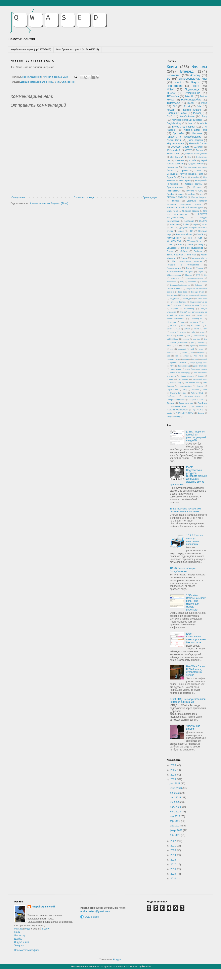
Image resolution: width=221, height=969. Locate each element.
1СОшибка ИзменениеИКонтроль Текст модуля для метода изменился (196, 602)
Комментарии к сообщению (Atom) (49, 203)
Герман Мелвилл (174, 288)
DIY (175, 106)
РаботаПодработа (191, 99)
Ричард (197, 113)
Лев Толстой (176, 157)
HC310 (173, 325)
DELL (204, 322)
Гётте (172, 366)
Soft (200, 238)
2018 (174, 859)
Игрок (180, 231)
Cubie (184, 177)
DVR (198, 275)
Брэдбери (172, 248)
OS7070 (203, 221)
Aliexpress (171, 322)
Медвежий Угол (200, 379)
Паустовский (172, 389)
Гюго (196, 85)
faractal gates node (178, 342)
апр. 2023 (175, 821)
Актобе (192, 160)
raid (192, 349)
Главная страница (84, 197)
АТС (172, 227)
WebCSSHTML (174, 241)
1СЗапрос (198, 147)
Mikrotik (189, 96)
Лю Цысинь (183, 379)
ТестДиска (202, 403)
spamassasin (172, 352)
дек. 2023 (175, 783)
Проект (184, 170)
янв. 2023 (175, 835)
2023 (174, 779)
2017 (174, 864)
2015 (174, 873)
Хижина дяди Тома (195, 130)
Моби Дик (187, 298)
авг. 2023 (175, 802)
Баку (204, 116)
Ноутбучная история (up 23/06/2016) (31, 49)
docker (186, 224)
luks (176, 345)
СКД (205, 305)
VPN (202, 332)
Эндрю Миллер (173, 416)
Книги (57, 82)
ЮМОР (200, 234)
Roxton (183, 332)
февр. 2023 (176, 830)
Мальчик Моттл (199, 258)
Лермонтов (172, 167)
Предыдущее (150, 197)
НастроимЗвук (185, 386)
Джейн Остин (174, 140)
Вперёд (186, 71)
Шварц (201, 413)
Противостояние (175, 187)
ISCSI (183, 325)
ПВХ (191, 231)
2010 (174, 878)
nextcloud (203, 345)
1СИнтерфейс (174, 150)
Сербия (174, 309)
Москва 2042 (201, 298)
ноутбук (190, 190)
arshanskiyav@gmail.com (95, 911)
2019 (174, 855)
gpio (192, 342)
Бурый (204, 359)
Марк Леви (172, 211)
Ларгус (184, 258)
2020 (174, 850)
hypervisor (171, 281)
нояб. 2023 (176, 788)
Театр (189, 268)
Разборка (171, 396)
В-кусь (195, 82)
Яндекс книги (21, 942)
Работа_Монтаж (192, 305)
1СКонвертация (174, 275)
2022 (174, 841)
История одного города (180, 373)
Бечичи (185, 359)
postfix (190, 244)
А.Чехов (203, 281)
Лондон (170, 379)
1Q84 (200, 271)
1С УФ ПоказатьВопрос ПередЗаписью (183, 569)
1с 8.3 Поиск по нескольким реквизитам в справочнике (185, 510)
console (185, 339)
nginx (181, 194)
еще (27, 928)
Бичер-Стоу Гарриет (183, 126)
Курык (201, 376)
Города (175, 200)
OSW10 (187, 329)
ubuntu (190, 103)
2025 (174, 770)
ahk (188, 335)
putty (182, 281)
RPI (190, 238)
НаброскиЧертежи (178, 302)
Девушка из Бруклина (195, 153)
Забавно (198, 251)
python (191, 194)
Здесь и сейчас (175, 254)
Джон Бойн (182, 292)
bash (190, 123)
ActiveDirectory (174, 238)
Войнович (199, 285)
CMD (169, 116)
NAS (178, 329)
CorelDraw (193, 322)
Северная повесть (195, 399)
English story (174, 123)
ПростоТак (178, 133)
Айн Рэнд (198, 356)
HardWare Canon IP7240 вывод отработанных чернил (195, 670)
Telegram (19, 945)
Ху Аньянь (198, 410)
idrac (169, 345)
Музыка (18, 928)
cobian (170, 244)
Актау (200, 244)
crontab (196, 339)
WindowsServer (195, 241)
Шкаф (199, 315)
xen (176, 356)
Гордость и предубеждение (184, 136)
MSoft (170, 89)
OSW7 (188, 150)
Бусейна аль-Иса (178, 362)
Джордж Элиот (197, 292)
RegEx (173, 332)
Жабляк (184, 251)
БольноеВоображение (180, 285)
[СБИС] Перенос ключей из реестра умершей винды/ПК (196, 436)
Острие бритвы (193, 184)
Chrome (188, 275)
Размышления (174, 268)
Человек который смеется (187, 119)
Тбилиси (170, 403)
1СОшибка (173, 96)
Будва (195, 359)
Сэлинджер (189, 309)
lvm (183, 345)
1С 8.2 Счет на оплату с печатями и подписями (194, 540)
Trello (193, 332)
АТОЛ (186, 356)
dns (205, 339)
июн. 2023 (175, 811)
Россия (197, 187)
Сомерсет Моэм (180, 146)
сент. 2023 (176, 797)
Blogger (117, 959)
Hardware (197, 133)
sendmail (192, 281)
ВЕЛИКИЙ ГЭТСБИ (177, 197)
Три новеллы (197, 406)
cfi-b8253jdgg (172, 339)
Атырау (195, 75)
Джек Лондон (195, 140)
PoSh (204, 103)
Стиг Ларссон (68, 82)
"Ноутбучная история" (193, 727)
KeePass (179, 160)
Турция (199, 268)
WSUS (170, 335)
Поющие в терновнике (183, 264)
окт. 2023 (175, 793)
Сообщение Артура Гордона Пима (185, 174)
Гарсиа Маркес (199, 197)
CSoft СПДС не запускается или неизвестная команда (188, 700)
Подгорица (192, 89)
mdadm (194, 177)
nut (171, 349)
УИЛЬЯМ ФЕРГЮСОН (177, 410)
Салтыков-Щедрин (192, 396)
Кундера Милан (196, 163)
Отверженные (192, 93)
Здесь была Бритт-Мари (196, 369)
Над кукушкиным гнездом (187, 261)
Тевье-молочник (186, 403)
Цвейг (169, 413)
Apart (182, 322)
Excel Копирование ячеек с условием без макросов (196, 638)
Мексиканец (175, 383)
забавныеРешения (175, 319)
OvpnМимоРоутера (194, 278)
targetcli (200, 352)
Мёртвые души (175, 143)
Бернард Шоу (173, 359)
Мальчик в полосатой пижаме (193, 295)
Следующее (18, 197)
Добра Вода (175, 369)
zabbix (203, 123)
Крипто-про (172, 295)
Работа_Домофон (178, 393)
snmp (204, 224)
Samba (170, 194)
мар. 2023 (175, 825)
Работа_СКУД (197, 393)
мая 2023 (175, 816)
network (171, 109)
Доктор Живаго (192, 109)
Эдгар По (171, 177)
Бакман (199, 150)
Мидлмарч (174, 298)
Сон (189, 157)
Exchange (189, 221)
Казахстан (173, 75)
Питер (184, 389)
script (177, 82)
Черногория (174, 85)
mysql (192, 345)
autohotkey (199, 335)
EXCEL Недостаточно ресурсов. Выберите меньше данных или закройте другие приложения (188, 476)
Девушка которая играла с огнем (36, 82)
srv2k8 (184, 352)
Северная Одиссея (175, 399)
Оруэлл (199, 386)
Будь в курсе (92, 916)
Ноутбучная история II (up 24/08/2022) (77, 49)
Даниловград (184, 366)
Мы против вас (192, 383)
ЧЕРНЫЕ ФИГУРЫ (184, 413)
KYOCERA (196, 325)
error (180, 244)
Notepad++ (175, 278)
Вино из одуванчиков (192, 248)
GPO (200, 190)
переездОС (196, 319)
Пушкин (177, 305)
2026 (174, 765)
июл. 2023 (175, 807)
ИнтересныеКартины (193, 78)
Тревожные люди (178, 406)
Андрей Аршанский (43, 906)
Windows (174, 224)
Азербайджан (186, 116)
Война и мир (173, 153)
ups (168, 356)
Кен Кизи (191, 254)
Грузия (170, 251)
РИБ (205, 389)
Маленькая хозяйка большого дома (185, 207)
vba (201, 194)
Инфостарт (20, 935)
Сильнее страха (190, 211)
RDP (205, 329)
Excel (187, 106)
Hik (205, 275)
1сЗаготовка (173, 103)
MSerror (171, 93)
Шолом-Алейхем (183, 234)
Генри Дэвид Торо (198, 362)
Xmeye (180, 335)
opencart (181, 349)
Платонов (195, 389)
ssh (192, 352)
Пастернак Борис (176, 113)
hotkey (201, 342)
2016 (174, 869)
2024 (174, 774)
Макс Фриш (185, 180)
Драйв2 (18, 938)
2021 (174, 845)
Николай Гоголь (198, 143)
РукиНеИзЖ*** (174, 190)
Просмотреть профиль (26, 950)
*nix (199, 106)
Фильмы (199, 67)
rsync (201, 349)
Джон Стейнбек (200, 366)
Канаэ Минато (186, 376)
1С (168, 78)
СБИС (199, 170)
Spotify (45, 928)
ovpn (195, 224)
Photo (196, 329)
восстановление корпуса (179, 271)
